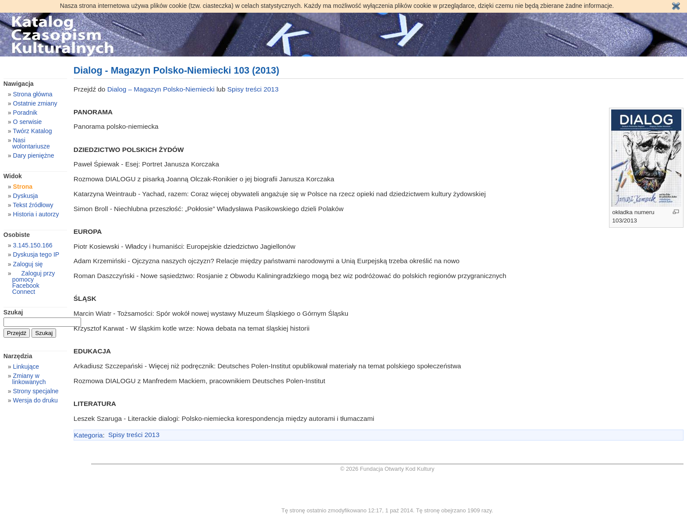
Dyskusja (25, 195)
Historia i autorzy (36, 214)
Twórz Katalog (32, 130)
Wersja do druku (35, 400)
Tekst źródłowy (33, 204)
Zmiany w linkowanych (29, 378)
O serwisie (27, 121)
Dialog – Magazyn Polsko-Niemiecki (161, 89)
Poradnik (25, 112)
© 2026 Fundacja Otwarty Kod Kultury (387, 469)
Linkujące (26, 366)
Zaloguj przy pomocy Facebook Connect (33, 282)
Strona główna (33, 94)
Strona (23, 186)
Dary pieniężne (33, 155)
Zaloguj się (28, 264)
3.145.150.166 (33, 245)
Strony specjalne (36, 391)
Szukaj (13, 312)
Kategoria (88, 434)
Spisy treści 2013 (253, 89)
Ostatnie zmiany (35, 103)
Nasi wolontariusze (31, 143)
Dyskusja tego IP (36, 254)
